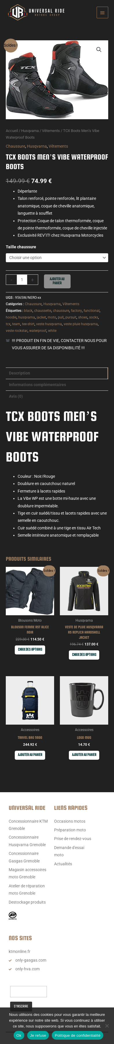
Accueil (12, 131)
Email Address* (23, 980)
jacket (41, 317)
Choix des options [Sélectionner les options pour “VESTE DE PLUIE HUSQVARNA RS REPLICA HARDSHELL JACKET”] (84, 655)
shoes (82, 317)
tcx (8, 324)
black (28, 311)
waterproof (37, 331)
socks (93, 317)
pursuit (70, 317)
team (16, 324)
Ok (18, 1035)
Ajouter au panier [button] (30, 755)
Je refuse (38, 1035)
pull (61, 317)
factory (76, 311)
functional (92, 311)
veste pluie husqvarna (81, 324)
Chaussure (15, 146)
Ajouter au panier (57, 281)
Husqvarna (30, 131)
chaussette (42, 311)
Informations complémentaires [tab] (37, 384)
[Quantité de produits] (22, 279)
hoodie (11, 317)
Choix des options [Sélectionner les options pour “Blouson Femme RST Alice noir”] (30, 649)
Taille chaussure (21, 247)
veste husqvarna (49, 324)
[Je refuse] (107, 1026)
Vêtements (51, 131)
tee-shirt (28, 324)
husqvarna (26, 317)
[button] (99, 49)
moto (52, 317)
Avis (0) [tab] (16, 396)
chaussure (61, 311)
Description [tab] (19, 373)
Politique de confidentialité (77, 1035)
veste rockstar (16, 331)
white (52, 331)
